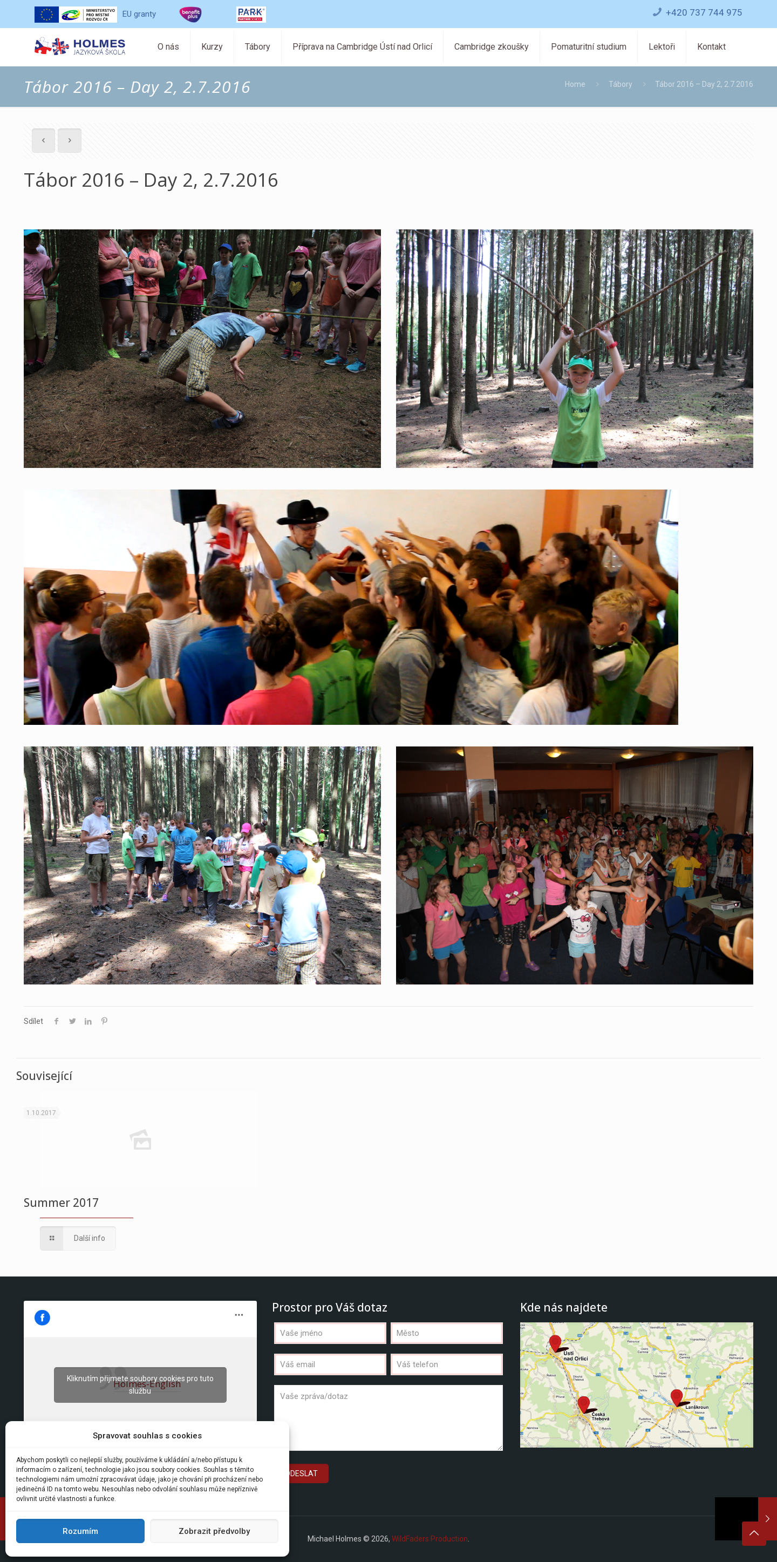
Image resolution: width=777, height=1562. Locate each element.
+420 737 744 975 (704, 12)
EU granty (95, 14)
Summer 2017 (61, 1202)
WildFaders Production (430, 1538)
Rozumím (80, 1531)
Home (575, 84)
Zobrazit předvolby (214, 1531)
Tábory (620, 84)
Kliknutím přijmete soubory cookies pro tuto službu (140, 1384)
